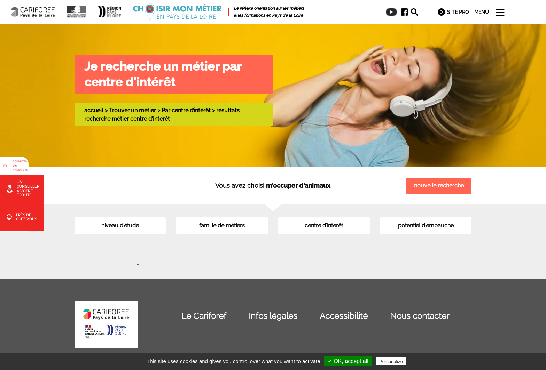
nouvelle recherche (439, 185)
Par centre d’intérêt (186, 110)
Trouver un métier (132, 110)
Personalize (391, 361)
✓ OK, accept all (348, 361)
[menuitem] (402, 12)
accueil (93, 110)
